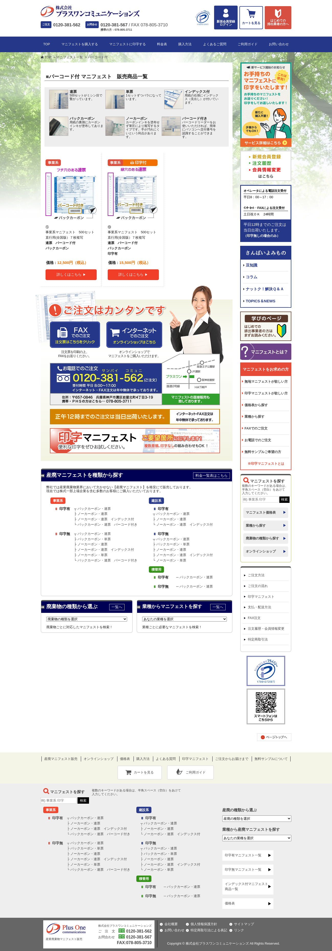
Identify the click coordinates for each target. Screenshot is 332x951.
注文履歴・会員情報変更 (266, 629)
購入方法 (185, 44)
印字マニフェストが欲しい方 (266, 393)
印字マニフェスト (261, 597)
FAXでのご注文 (256, 428)
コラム (251, 277)
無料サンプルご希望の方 (263, 452)
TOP (46, 44)
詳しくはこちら (69, 274)
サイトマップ (244, 924)
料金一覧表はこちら (211, 475)
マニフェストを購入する (79, 44)
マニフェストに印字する (127, 44)
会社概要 (171, 924)
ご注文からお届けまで (231, 759)
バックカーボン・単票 (94, 539)
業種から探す (254, 416)
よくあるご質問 (214, 44)
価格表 (125, 759)
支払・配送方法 (259, 607)
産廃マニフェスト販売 (61, 759)
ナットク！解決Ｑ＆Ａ (265, 289)
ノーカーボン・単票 (92, 555)
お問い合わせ (279, 44)
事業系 (58, 501)
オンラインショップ (261, 551)
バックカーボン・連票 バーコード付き (107, 524)
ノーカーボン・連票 (92, 514)
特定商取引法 (258, 639)
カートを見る (144, 772)
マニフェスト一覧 (69, 57)
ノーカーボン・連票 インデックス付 (106, 519)
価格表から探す (256, 405)
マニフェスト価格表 (261, 512)
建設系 (156, 501)
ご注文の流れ (258, 586)
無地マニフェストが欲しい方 (266, 381)
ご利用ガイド (248, 44)
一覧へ (117, 607)
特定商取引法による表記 (209, 930)
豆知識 (251, 265)
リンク (239, 930)
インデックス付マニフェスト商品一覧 (246, 886)
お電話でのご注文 (258, 440)
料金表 (162, 44)
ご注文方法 (256, 575)
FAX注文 (254, 618)
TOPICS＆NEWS (260, 301)
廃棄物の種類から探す (262, 538)
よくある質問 (166, 759)
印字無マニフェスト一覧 (243, 869)
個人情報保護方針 (204, 924)
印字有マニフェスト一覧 (243, 855)
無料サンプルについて (271, 759)
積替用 (156, 569)
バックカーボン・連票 (94, 509)
